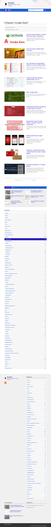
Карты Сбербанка (26, 293)
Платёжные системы (25, 327)
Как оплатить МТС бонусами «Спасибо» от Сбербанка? (16, 202)
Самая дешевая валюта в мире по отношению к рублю (17, 192)
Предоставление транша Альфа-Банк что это (34, 78)
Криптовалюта (25, 299)
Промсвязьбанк (25, 340)
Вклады (25, 260)
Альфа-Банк (26, 239)
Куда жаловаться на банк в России (37, 201)
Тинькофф (26, 254)
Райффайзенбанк (25, 342)
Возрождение (25, 262)
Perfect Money (25, 219)
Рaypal (26, 333)
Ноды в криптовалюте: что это (17, 196)
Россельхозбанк (25, 348)
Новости (25, 318)
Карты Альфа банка (26, 288)
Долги (25, 271)
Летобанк (25, 301)
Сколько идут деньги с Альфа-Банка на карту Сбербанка (36, 35)
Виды (26, 282)
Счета (25, 361)
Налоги (25, 316)
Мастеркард (26, 295)
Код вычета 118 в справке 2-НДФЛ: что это (37, 196)
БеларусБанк (26, 241)
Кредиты (25, 297)
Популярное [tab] (7, 187)
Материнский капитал (25, 305)
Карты (25, 286)
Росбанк (25, 346)
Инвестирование (25, 275)
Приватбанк (26, 250)
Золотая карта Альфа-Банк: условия (35, 49)
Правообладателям (7, 524)
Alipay (25, 213)
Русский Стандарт (25, 351)
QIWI (25, 222)
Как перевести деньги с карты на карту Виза (37, 191)
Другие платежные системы (25, 273)
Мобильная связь (26, 247)
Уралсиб (25, 363)
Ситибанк (25, 355)
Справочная (25, 359)
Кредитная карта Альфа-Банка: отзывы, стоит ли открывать (34, 122)
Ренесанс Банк (25, 344)
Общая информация (26, 284)
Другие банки (26, 245)
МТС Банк (25, 312)
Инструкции (25, 277)
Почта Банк (25, 338)
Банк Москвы (25, 230)
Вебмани (26, 329)
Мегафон (25, 308)
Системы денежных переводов (25, 353)
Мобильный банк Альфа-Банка (34, 136)
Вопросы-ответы (25, 265)
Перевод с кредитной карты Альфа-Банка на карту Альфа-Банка (36, 151)
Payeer (25, 215)
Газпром (25, 267)
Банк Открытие (25, 232)
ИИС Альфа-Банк (32, 92)
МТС (25, 310)
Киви (26, 331)
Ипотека (25, 280)
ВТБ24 (26, 243)
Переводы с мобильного (25, 325)
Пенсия (25, 320)
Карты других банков (26, 290)
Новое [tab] (13, 187)
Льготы (25, 303)
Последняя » (34, 180)
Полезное (25, 336)
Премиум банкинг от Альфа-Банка (35, 165)
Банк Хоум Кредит (25, 235)
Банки (17, 29)
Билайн (25, 256)
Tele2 (25, 224)
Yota (25, 228)
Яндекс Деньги (25, 368)
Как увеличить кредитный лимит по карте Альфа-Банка (35, 64)
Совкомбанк (25, 357)
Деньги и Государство (25, 269)
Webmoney (25, 226)
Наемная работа (25, 314)
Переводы (25, 323)
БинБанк (25, 258)
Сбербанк (26, 252)
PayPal (25, 217)
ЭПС (25, 366)
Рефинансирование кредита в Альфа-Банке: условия (36, 107)
